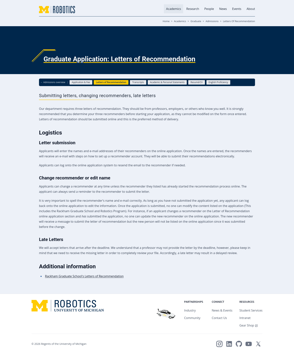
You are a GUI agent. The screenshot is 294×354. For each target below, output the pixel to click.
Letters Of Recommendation (239, 21)
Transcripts (138, 82)
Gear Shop (246, 325)
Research (192, 9)
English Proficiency (218, 82)
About (251, 9)
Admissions (212, 21)
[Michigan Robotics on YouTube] (248, 344)
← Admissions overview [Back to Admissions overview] (52, 82)
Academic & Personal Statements (167, 82)
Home (166, 21)
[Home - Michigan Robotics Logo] (57, 9)
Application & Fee (81, 82)
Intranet (245, 318)
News (223, 9)
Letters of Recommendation (111, 82)
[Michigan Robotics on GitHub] (239, 344)
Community (192, 318)
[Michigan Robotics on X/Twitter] (258, 344)
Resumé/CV (196, 82)
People (209, 9)
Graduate (195, 21)
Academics (173, 9)
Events (236, 9)
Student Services (250, 310)
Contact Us (219, 318)
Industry (190, 310)
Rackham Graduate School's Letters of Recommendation (84, 276)
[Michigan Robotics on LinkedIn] (229, 344)
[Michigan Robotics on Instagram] (219, 344)
